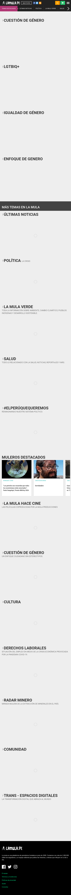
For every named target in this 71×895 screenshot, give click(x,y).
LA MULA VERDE (50, 8)
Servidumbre (39, 486)
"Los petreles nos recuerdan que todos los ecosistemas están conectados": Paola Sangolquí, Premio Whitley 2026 (16, 488)
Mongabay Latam (8, 480)
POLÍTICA (39, 8)
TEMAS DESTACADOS (9, 8)
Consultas (5, 887)
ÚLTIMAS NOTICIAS (26, 8)
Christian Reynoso (40, 480)
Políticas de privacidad (9, 880)
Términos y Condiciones (9, 877)
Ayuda (4, 883)
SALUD (62, 8)
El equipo (5, 873)
